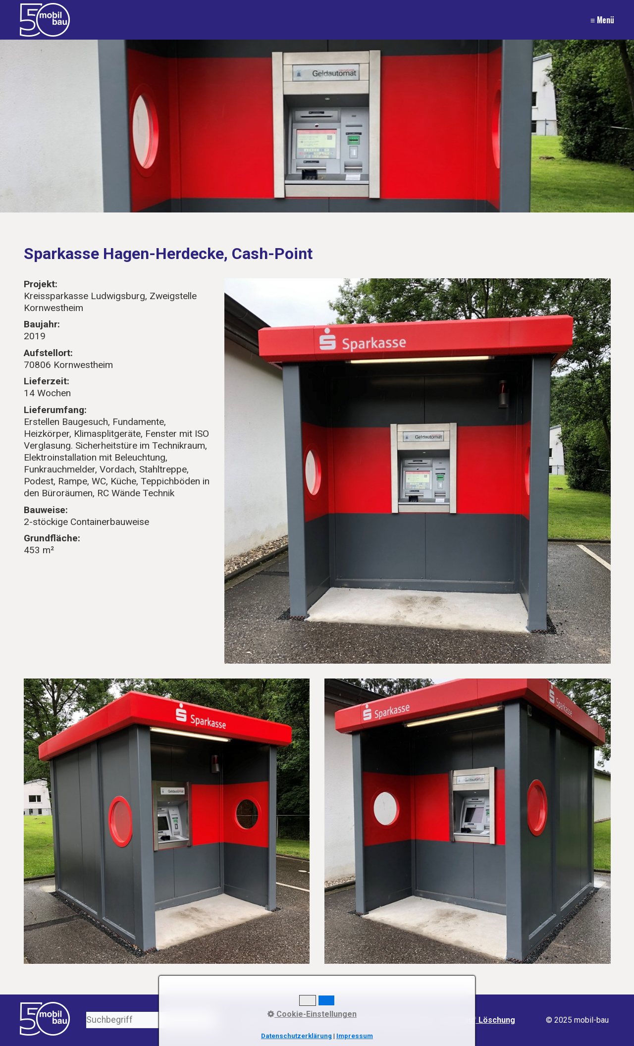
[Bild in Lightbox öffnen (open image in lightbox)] (417, 471)
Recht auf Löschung (477, 1020)
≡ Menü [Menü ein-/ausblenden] (602, 20)
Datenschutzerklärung (296, 1036)
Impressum (354, 1036)
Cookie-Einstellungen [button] (312, 1014)
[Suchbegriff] (151, 1020)
